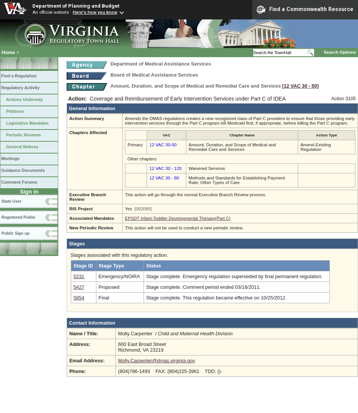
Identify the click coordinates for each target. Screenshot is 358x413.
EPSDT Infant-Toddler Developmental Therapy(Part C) (177, 218)
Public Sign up (15, 233)
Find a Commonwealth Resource (305, 9)
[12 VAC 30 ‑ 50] (300, 86)
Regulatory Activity (20, 87)
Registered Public (18, 217)
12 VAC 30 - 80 (164, 178)
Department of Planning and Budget (75, 6)
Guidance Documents (23, 170)
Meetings (10, 158)
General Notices (22, 146)
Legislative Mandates (27, 123)
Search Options (340, 52)
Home (8, 52)
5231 (79, 276)
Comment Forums (19, 182)
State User (11, 201)
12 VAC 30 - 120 (165, 168)
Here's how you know (95, 12)
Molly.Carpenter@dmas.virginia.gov (156, 360)
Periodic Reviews (23, 135)
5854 (79, 298)
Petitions (15, 111)
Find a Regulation (19, 76)
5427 (79, 287)
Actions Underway (24, 99)
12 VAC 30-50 (162, 144)
